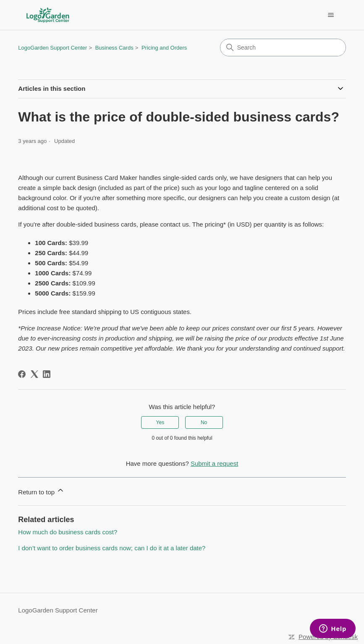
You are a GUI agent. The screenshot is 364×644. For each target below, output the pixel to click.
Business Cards (114, 48)
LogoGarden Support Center (52, 48)
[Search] (283, 47)
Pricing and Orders (164, 48)
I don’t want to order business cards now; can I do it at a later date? (111, 548)
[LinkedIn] (46, 374)
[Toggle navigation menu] (331, 15)
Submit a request (214, 463)
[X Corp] (34, 374)
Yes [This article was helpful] (160, 422)
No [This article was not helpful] (204, 422)
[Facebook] (22, 374)
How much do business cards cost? (67, 532)
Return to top (41, 491)
